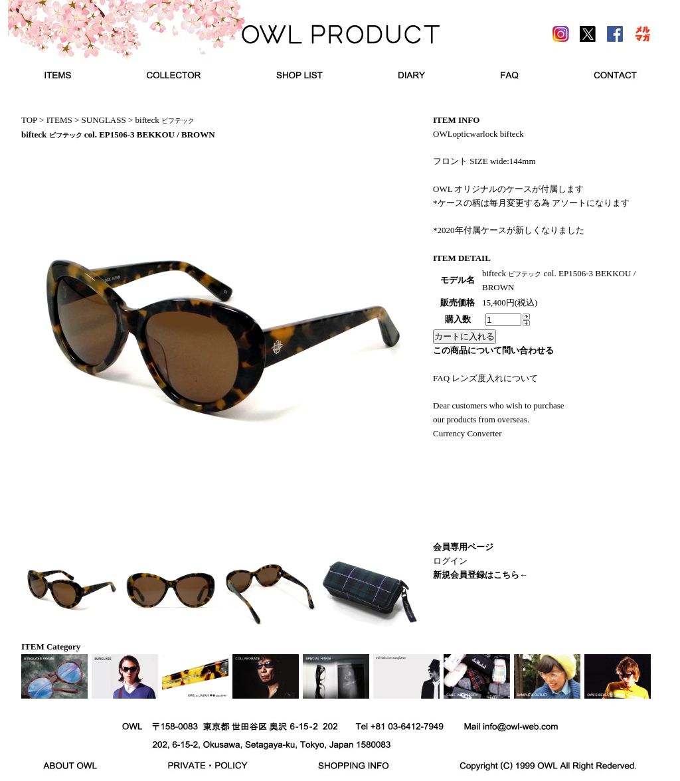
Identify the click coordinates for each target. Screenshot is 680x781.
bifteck (165, 120)
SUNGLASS (104, 120)
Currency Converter (467, 433)
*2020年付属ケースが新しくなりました (508, 230)
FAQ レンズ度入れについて (485, 378)
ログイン (450, 561)
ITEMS (59, 120)
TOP (29, 120)
